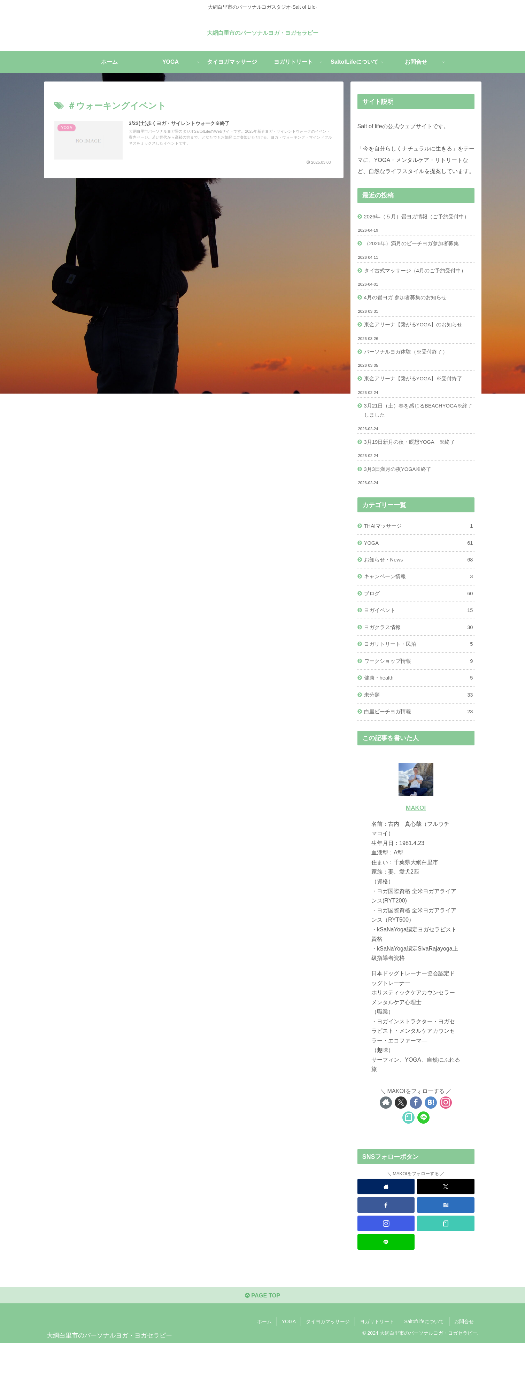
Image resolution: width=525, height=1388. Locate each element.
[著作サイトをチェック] (386, 1144)
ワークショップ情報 (419, 700)
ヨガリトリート (377, 1366)
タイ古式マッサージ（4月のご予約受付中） (414, 288)
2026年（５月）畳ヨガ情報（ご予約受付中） (415, 222)
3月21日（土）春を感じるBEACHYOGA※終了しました (418, 438)
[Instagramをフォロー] (446, 1144)
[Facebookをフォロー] (416, 1144)
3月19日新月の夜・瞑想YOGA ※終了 (414, 471)
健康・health (419, 718)
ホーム (264, 1366)
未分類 (419, 735)
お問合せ (464, 1366)
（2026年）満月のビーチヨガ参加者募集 (415, 255)
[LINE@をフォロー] (423, 1159)
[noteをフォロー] (408, 1159)
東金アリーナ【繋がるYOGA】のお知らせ (417, 349)
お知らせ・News (419, 593)
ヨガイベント (419, 646)
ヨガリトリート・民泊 (419, 682)
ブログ (419, 628)
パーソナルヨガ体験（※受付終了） (409, 377)
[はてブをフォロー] (431, 1144)
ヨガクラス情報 (419, 664)
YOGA (419, 575)
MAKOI (416, 849)
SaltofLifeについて (424, 1366)
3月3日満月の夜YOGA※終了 (401, 499)
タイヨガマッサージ (328, 1366)
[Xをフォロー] (401, 1144)
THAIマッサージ (419, 557)
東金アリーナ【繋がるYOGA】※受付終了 (417, 405)
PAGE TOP (262, 1339)
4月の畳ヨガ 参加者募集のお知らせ (409, 321)
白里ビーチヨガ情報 (419, 753)
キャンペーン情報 (419, 611)
